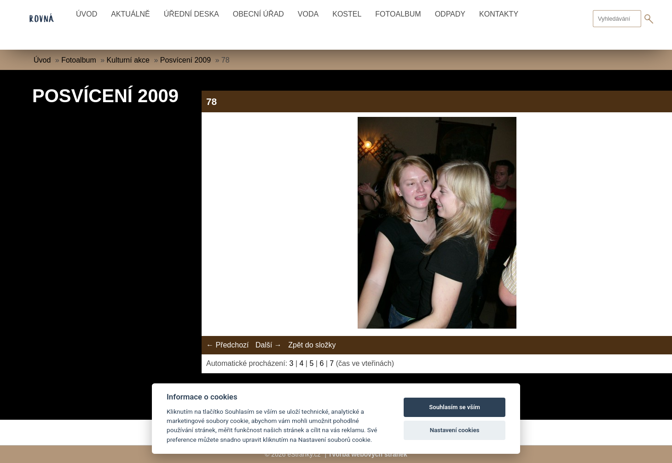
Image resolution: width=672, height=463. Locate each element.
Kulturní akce (128, 60)
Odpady (450, 14)
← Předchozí (227, 345)
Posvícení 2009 (185, 60)
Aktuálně (130, 14)
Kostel (346, 14)
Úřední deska (191, 14)
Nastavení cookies (455, 430)
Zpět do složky (312, 345)
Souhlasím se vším (454, 407)
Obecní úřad (258, 14)
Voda (308, 14)
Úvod (86, 14)
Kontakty (498, 14)
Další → (268, 345)
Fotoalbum (398, 14)
